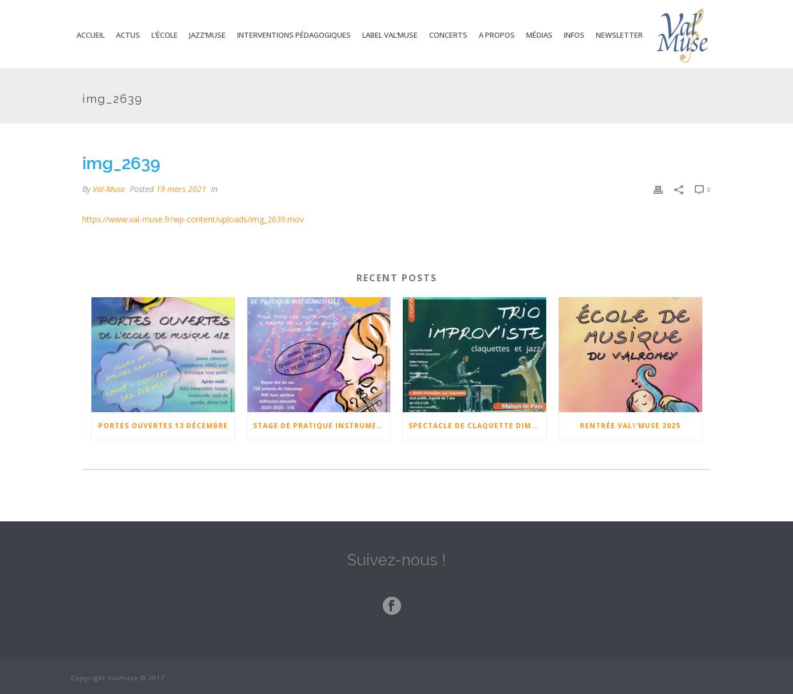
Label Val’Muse (390, 35)
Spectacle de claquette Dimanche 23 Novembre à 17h (477, 425)
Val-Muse (109, 189)
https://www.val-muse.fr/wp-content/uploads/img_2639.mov (193, 219)
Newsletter (619, 35)
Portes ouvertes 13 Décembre (163, 425)
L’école (164, 35)
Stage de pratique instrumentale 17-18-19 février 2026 (322, 425)
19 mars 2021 (181, 189)
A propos (497, 35)
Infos (574, 35)
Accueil (91, 35)
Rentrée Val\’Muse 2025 (630, 425)
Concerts (448, 35)
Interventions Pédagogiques (294, 35)
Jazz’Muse (207, 35)
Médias (539, 35)
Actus (128, 35)
